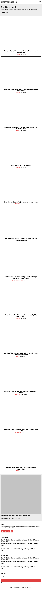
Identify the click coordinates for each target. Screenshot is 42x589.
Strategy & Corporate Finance (18, 280)
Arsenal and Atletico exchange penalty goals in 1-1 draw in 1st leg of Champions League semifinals (21, 353)
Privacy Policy (13, 582)
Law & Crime (18, 203)
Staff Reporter (23, 54)
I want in (21, 580)
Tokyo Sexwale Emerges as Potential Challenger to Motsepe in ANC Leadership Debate (21, 128)
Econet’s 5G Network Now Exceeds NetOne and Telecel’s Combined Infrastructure (21, 51)
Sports (18, 356)
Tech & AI (18, 54)
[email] (21, 576)
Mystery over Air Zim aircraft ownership (21, 165)
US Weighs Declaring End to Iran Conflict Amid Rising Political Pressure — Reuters (21, 468)
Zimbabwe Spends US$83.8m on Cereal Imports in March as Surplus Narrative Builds (21, 89)
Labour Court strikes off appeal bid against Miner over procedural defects (21, 391)
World (18, 130)
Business (18, 92)
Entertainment (18, 432)
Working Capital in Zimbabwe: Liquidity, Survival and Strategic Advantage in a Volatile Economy (21, 277)
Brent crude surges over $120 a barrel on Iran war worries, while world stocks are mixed (21, 239)
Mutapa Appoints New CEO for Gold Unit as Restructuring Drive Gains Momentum (21, 315)
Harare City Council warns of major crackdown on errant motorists (21, 202)
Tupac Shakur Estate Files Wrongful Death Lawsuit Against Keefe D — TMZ (21, 430)
